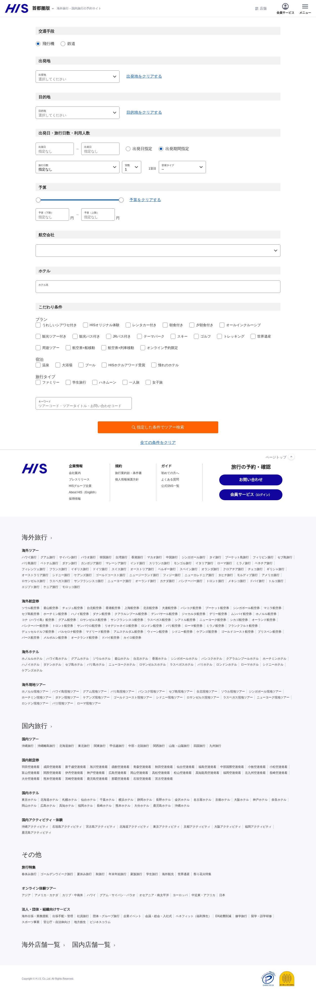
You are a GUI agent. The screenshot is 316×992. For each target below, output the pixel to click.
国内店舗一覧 (94, 944)
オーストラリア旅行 (35, 575)
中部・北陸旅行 (138, 746)
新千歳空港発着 (75, 767)
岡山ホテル (29, 805)
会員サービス (285, 8)
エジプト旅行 (31, 587)
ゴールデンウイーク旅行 (56, 874)
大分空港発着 (31, 778)
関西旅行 (159, 746)
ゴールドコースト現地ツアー (133, 697)
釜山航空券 (50, 608)
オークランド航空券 (84, 637)
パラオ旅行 (88, 557)
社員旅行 (83, 916)
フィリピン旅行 (263, 557)
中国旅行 (172, 557)
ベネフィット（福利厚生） (193, 916)
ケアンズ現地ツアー (96, 697)
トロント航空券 (62, 625)
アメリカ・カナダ (46, 895)
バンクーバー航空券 (35, 625)
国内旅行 (37, 726)
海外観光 (168, 874)
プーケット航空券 (217, 608)
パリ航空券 (173, 625)
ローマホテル (250, 664)
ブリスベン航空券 (269, 631)
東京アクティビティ (166, 826)
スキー (182, 336)
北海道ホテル (49, 799)
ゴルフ (205, 336)
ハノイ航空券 (80, 614)
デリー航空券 (218, 614)
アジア (26, 895)
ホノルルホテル (32, 658)
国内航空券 (30, 760)
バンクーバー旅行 (190, 581)
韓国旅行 (106, 557)
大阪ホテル (241, 799)
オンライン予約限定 (162, 348)
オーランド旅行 (145, 581)
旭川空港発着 (99, 767)
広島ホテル (47, 805)
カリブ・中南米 (72, 895)
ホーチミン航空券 (55, 614)
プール (90, 365)
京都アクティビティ (197, 826)
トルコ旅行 (276, 581)
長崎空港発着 (278, 773)
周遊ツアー (50, 348)
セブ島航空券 (31, 614)
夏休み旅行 (84, 874)
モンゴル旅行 (183, 563)
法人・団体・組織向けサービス (46, 909)
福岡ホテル (85, 805)
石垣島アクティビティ (67, 826)
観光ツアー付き (54, 336)
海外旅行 (37, 537)
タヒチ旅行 (225, 575)
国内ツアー (30, 739)
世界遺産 (264, 336)
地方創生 (80, 922)
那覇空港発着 (120, 778)
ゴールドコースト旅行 (110, 575)
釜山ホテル (122, 658)
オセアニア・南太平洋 (154, 895)
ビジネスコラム (100, 922)
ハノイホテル (31, 664)
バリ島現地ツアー (122, 691)
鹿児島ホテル (162, 805)
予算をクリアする (145, 200)
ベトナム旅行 (49, 563)
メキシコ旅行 (237, 581)
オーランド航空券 (264, 620)
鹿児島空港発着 (97, 778)
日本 (222, 895)
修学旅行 (241, 916)
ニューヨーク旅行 (119, 581)
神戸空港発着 (96, 773)
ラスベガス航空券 (159, 620)
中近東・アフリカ (203, 895)
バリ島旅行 (29, 563)
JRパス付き (122, 336)
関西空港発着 (52, 773)
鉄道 (71, 44)
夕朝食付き (204, 325)
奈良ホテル (279, 799)
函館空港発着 (120, 767)
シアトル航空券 (185, 620)
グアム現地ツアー (95, 691)
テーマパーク (154, 336)
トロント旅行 (215, 581)
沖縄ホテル (182, 805)
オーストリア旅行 (142, 569)
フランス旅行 (58, 569)
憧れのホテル (168, 365)
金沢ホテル (182, 799)
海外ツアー (30, 551)
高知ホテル (66, 805)
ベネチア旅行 (264, 563)
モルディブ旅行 (247, 575)
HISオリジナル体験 (104, 325)
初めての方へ (170, 473)
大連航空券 (169, 608)
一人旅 (134, 382)
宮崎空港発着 (74, 778)
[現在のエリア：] (43, 8)
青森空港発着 (142, 767)
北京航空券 (150, 608)
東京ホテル (29, 799)
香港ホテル (159, 658)
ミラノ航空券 (215, 625)
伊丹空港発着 (74, 773)
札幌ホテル (69, 799)
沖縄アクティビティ (35, 826)
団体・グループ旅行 (106, 916)
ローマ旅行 (224, 563)
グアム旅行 (47, 557)
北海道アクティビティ (134, 826)
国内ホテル (30, 793)
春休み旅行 (29, 874)
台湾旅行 (121, 557)
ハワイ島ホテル (56, 658)
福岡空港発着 (232, 773)
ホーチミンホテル (274, 658)
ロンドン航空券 (151, 625)
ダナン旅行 (69, 563)
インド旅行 (137, 563)
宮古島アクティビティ (101, 826)
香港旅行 (137, 557)
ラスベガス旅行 (59, 581)
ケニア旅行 (50, 587)
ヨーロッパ (180, 895)
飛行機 (48, 44)
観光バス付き (89, 336)
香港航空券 (113, 608)
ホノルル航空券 (266, 614)
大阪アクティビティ (227, 826)
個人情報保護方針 (127, 479)
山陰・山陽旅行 (179, 746)
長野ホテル (163, 799)
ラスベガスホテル (182, 664)
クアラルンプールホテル (242, 658)
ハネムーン (107, 382)
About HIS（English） (83, 492)
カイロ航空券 (132, 637)
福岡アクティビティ (258, 826)
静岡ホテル (144, 799)
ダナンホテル (52, 664)
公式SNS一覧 (170, 486)
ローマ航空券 (193, 625)
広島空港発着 (117, 773)
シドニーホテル (273, 664)
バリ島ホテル (96, 664)
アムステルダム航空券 (128, 631)
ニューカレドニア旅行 (199, 575)
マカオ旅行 (154, 557)
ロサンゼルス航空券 (93, 620)
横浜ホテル (125, 799)
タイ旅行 (215, 557)
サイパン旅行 (68, 557)
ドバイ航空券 (110, 637)
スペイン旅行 (189, 569)
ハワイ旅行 (29, 557)
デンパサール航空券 (164, 614)
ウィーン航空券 (157, 631)
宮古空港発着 (164, 778)
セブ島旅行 (284, 557)
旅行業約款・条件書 (128, 473)
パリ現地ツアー (62, 703)
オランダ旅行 (210, 569)
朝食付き (176, 325)
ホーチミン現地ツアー (36, 697)
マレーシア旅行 (116, 563)
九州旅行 (215, 746)
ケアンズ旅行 (83, 575)
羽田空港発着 (31, 767)
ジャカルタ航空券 (193, 614)
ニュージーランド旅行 (144, 575)
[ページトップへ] (291, 457)
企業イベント (132, 916)
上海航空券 (131, 608)
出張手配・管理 (62, 916)
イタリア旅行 (204, 563)
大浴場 (67, 365)
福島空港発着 (207, 767)
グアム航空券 (67, 620)
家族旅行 (136, 874)
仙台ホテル (88, 799)
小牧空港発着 (257, 767)
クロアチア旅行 (233, 569)
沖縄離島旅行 (46, 746)
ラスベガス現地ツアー (238, 697)
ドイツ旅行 (100, 569)
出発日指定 (142, 149)
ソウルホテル (102, 658)
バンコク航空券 (191, 608)
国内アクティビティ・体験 (42, 820)
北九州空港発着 (255, 773)
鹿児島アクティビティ (36, 832)
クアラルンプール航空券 (131, 614)
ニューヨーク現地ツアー (273, 697)
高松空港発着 (161, 773)
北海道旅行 (66, 746)
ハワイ (91, 895)
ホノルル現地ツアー (35, 691)
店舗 (261, 8)
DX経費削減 (223, 916)
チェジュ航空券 (72, 608)
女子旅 (157, 382)
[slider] (38, 199)
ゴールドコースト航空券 (237, 631)
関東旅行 (100, 746)
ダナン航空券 (102, 614)
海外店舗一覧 (44, 944)
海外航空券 (30, 601)
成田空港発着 (52, 767)
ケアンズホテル (32, 670)
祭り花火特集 (202, 874)
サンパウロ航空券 (89, 625)
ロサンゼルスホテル (152, 664)
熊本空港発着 (52, 778)
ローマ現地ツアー (89, 703)
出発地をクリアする (144, 76)
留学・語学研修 (261, 916)
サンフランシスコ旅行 (89, 581)
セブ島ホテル (74, 664)
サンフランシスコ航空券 (127, 620)
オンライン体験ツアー (39, 888)
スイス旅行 (119, 569)
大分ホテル (141, 805)
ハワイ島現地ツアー (65, 691)
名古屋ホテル (202, 799)
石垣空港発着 (142, 778)
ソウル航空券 (31, 608)
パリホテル (205, 664)
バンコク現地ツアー (151, 691)
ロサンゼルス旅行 (33, 581)
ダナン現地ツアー (67, 697)
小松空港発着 (278, 767)
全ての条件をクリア (158, 442)
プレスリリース (79, 479)
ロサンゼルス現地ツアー (203, 697)
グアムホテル (80, 658)
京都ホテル (222, 799)
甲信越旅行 (117, 746)
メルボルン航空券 (55, 637)
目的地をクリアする (144, 112)
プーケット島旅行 (237, 557)
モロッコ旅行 (71, 587)
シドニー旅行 (61, 575)
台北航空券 (94, 608)
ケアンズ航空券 (207, 631)
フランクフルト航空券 (243, 625)
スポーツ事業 (31, 922)
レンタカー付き (144, 325)
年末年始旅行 (117, 874)
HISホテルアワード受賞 (126, 365)
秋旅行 (100, 874)
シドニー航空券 (182, 631)
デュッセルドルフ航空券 (38, 631)
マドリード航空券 (98, 631)
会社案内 (75, 473)
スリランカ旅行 (159, 563)
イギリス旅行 (80, 569)
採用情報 (75, 498)
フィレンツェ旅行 (33, 569)
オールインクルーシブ (243, 325)
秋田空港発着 (164, 767)
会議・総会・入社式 (158, 916)
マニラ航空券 (272, 608)
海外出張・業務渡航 (35, 916)
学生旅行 (79, 382)
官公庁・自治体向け (56, 922)
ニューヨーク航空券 (212, 620)
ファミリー (50, 382)
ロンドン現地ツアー (35, 703)
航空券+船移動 (83, 348)
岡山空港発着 (139, 773)
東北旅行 (84, 746)
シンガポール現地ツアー (265, 691)
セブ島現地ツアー (181, 691)
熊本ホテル (123, 805)
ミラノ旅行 (243, 563)
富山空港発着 (31, 773)
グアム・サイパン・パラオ (117, 895)
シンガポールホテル (184, 658)
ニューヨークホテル (122, 664)
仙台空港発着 (186, 767)
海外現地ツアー (34, 685)
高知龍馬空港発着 (207, 773)
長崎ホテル (104, 805)
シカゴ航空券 (239, 620)
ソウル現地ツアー (233, 691)
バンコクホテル (211, 658)
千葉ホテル (107, 799)
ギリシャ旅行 (275, 569)
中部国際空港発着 (232, 767)
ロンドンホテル (226, 664)
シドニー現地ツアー (169, 697)
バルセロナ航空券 (70, 631)
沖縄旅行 (28, 746)
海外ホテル (30, 652)
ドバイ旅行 (257, 581)
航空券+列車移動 (121, 348)
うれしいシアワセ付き (59, 325)
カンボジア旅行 (91, 563)
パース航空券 (31, 637)
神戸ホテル (260, 799)
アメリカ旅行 (270, 575)
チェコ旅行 (255, 569)
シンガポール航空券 (246, 608)
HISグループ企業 (80, 486)
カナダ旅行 (167, 581)
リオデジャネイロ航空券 (121, 625)
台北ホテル (140, 658)
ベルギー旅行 (167, 569)
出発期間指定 (177, 149)
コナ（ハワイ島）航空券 (38, 620)
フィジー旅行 (172, 575)
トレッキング (234, 336)
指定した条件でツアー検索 (160, 427)
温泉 (45, 365)
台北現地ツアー (207, 691)
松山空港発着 (183, 773)
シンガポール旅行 (193, 557)
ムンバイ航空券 (241, 614)
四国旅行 (199, 746)
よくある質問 (170, 479)
